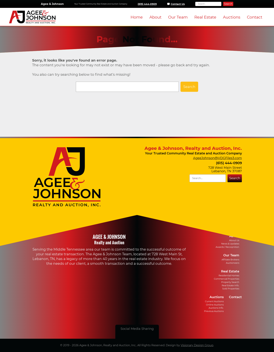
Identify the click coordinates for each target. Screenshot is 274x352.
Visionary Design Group (197, 345)
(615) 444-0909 (147, 4)
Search (228, 3)
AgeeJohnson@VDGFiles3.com (217, 158)
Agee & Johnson (52, 4)
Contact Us (178, 4)
